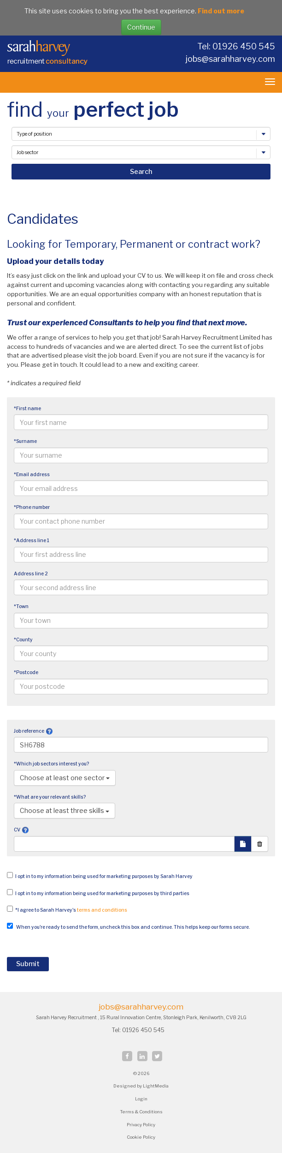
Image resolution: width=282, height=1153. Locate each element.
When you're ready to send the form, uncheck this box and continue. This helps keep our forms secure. (132, 927)
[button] (49, 730)
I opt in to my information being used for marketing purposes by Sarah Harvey (104, 876)
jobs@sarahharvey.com (230, 59)
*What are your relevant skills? (50, 797)
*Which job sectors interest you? (51, 764)
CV (17, 830)
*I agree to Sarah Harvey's (71, 910)
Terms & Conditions (141, 1111)
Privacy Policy (141, 1124)
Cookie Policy (141, 1137)
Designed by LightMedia (141, 1085)
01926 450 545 (144, 1030)
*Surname (25, 441)
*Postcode (26, 672)
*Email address (32, 475)
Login (141, 1098)
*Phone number (32, 507)
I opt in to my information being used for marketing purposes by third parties (102, 893)
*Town (21, 606)
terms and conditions (102, 910)
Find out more (221, 11)
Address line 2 (31, 574)
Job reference (29, 731)
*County (23, 640)
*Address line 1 (31, 541)
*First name (27, 409)
